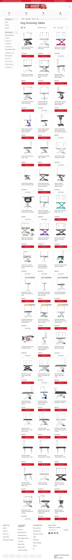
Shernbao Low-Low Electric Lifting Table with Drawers (27, 511)
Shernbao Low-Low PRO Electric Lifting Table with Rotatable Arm (44, 511)
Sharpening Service (22, 535)
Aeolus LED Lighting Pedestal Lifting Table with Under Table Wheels (44, 212)
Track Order (20, 541)
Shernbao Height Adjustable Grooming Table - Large (26, 484)
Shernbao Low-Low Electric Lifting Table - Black (60, 484)
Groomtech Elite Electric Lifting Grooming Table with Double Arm (27, 321)
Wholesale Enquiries (36, 1)
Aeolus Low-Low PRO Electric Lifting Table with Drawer (27, 266)
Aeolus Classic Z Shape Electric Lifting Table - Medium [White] (43, 130)
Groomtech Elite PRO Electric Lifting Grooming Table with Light (44, 321)
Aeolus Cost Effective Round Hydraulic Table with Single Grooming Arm (61, 130)
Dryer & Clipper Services (23, 538)
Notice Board (36, 539)
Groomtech (9, 61)
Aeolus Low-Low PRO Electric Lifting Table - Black (60, 239)
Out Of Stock (61, 56)
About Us (5, 528)
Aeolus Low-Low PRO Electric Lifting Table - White (43, 76)
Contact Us (5, 531)
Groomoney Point (37, 528)
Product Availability (37, 542)
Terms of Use (6, 534)
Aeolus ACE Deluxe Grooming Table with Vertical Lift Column (43, 103)
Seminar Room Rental (38, 534)
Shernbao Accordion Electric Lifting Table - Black (27, 375)
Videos (34, 536)
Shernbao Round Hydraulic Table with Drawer (59, 511)
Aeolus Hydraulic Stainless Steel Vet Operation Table (59, 185)
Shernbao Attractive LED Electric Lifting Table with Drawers (44, 375)
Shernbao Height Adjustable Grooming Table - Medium (59, 76)
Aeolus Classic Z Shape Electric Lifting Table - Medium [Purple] (27, 130)
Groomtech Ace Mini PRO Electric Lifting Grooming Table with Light (44, 294)
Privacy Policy (6, 536)
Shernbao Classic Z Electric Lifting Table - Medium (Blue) (43, 402)
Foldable (7, 25)
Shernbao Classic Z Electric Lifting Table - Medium (27, 402)
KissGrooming (10, 64)
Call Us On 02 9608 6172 (60, 1)
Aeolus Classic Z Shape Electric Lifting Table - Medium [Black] (60, 103)
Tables (33, 19)
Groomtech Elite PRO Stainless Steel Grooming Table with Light (60, 321)
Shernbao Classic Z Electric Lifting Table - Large (60, 375)
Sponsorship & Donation (8, 539)
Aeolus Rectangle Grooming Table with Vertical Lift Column (43, 266)
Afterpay (35, 545)
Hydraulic (7, 28)
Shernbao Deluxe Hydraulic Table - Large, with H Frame (27, 430)
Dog (8, 38)
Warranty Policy (21, 547)
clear (13, 52)
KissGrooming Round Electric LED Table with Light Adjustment (43, 348)
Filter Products (11, 32)
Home (23, 19)
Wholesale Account (22, 532)
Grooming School (37, 531)
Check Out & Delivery (22, 550)
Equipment (28, 19)
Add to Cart (27, 56)
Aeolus (8, 58)
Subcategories (8, 19)
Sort (54, 27)
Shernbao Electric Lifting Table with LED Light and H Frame (60, 430)
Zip (33, 548)
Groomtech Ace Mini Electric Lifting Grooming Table (27, 294)
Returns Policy (21, 544)
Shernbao (9, 67)
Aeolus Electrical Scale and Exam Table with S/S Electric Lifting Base (44, 185)
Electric (6, 22)
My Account (20, 529)
